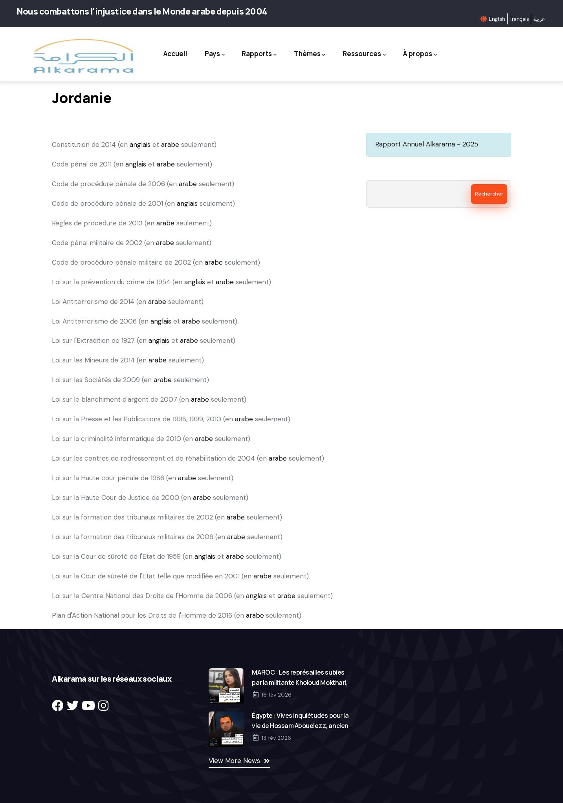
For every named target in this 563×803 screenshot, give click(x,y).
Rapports (259, 54)
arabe (170, 144)
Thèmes (310, 54)
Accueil (174, 53)
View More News (234, 760)
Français (519, 18)
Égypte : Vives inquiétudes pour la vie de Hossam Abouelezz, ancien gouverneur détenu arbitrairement (301, 725)
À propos (421, 54)
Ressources (365, 54)
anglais (140, 144)
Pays (214, 54)
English (497, 18)
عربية (539, 18)
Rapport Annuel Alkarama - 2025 (426, 144)
